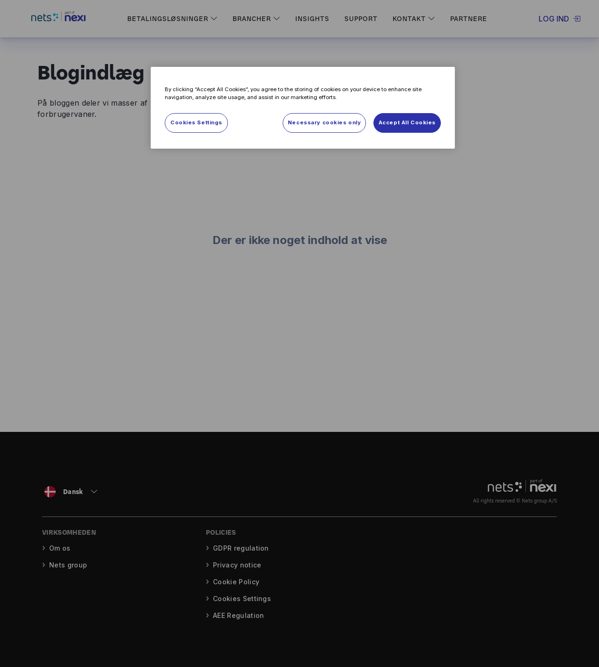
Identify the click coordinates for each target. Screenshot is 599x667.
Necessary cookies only (324, 122)
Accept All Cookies (407, 122)
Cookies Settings (196, 122)
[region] (303, 108)
